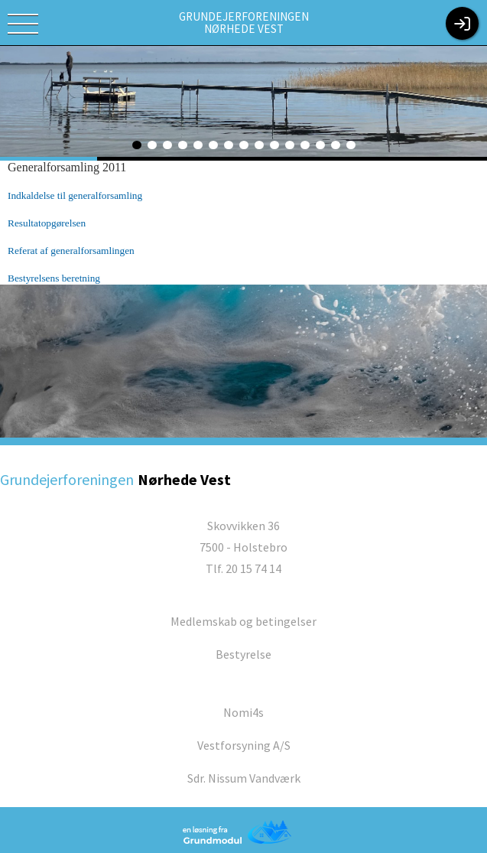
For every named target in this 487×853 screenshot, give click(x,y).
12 (305, 145)
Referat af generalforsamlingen (71, 250)
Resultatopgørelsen (47, 223)
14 (335, 145)
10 (274, 145)
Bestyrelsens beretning (54, 278)
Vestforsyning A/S (244, 745)
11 (289, 145)
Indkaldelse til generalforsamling (75, 195)
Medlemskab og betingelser (243, 621)
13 (320, 145)
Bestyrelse (243, 654)
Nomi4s (243, 712)
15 (351, 145)
